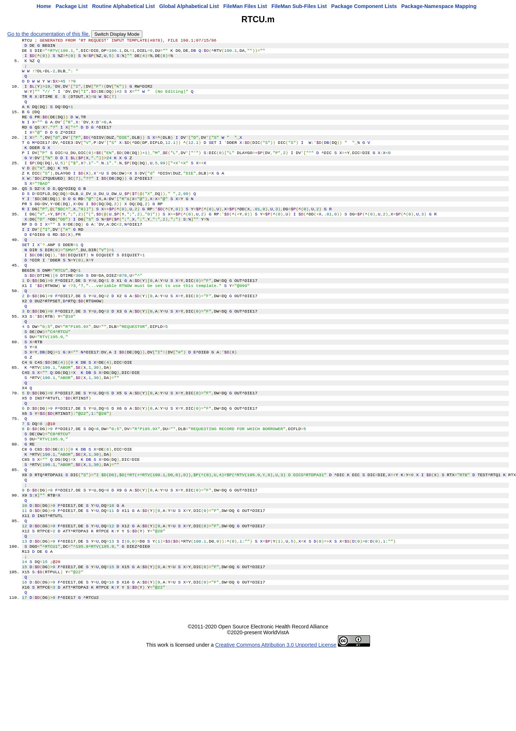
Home (43, 6)
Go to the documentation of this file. (48, 34)
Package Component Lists (364, 6)
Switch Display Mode (116, 34)
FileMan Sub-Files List (299, 6)
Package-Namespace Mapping (439, 6)
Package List (71, 6)
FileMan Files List (245, 6)
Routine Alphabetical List (123, 6)
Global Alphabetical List (189, 6)
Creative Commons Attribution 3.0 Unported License (275, 725)
